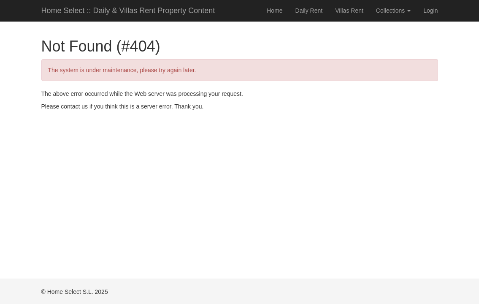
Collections (393, 10)
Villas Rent (349, 10)
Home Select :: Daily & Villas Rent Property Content (128, 10)
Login (430, 10)
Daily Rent (309, 10)
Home (274, 10)
